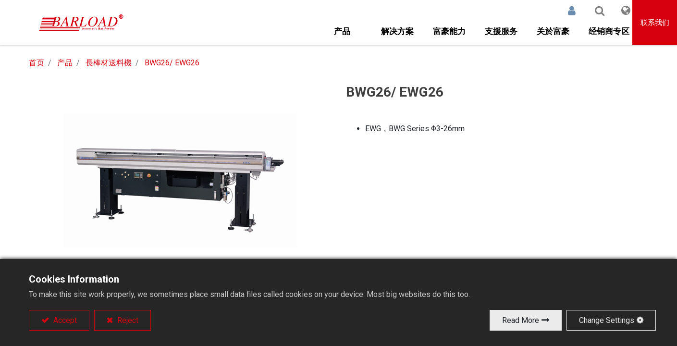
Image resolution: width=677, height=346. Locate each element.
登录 (561, 10)
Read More (520, 320)
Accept (64, 320)
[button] (589, 10)
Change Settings (606, 320)
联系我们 (654, 22)
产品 (65, 62)
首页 (36, 62)
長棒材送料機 (109, 62)
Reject (126, 320)
